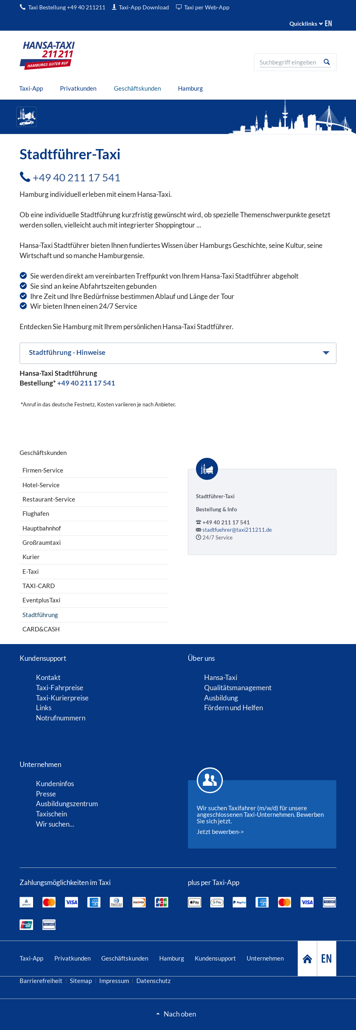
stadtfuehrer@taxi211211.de (237, 529)
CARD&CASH (41, 629)
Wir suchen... (55, 824)
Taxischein (51, 813)
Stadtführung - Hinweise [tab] (67, 352)
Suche (326, 62)
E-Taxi (30, 571)
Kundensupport (215, 958)
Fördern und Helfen (233, 707)
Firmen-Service (42, 470)
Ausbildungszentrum (67, 803)
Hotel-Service (41, 484)
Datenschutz (153, 980)
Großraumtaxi (41, 542)
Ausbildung (221, 697)
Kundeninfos (55, 783)
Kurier (31, 556)
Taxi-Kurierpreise (62, 697)
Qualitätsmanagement (237, 687)
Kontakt (48, 677)
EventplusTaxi (41, 600)
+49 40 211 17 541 (76, 177)
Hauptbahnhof (41, 528)
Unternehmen (265, 958)
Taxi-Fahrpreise (59, 687)
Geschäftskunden (124, 958)
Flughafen (35, 513)
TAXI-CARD (38, 585)
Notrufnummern (60, 717)
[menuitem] (31, 88)
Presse (46, 793)
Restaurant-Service (48, 499)
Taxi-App (31, 958)
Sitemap (81, 980)
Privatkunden (72, 958)
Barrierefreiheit (41, 980)
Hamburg (171, 958)
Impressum (114, 980)
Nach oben (180, 1014)
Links (43, 707)
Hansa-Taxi (220, 677)
